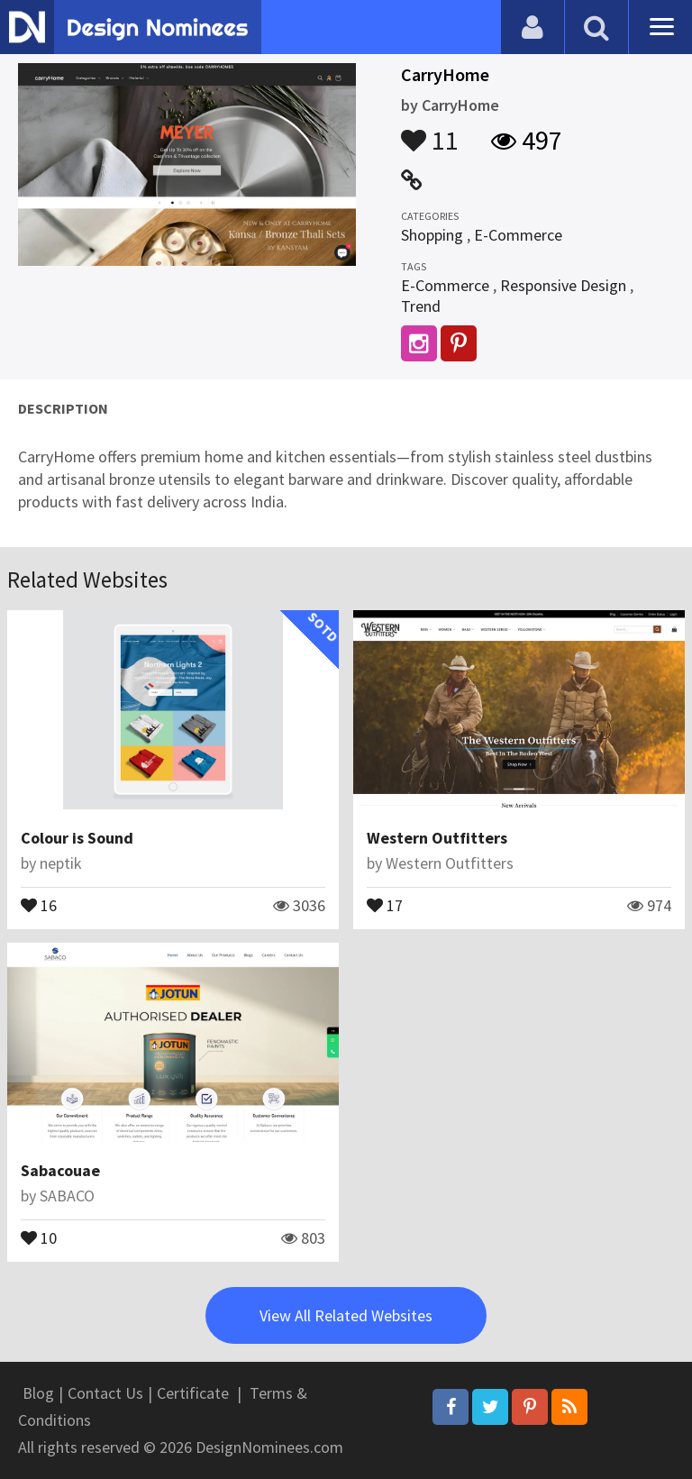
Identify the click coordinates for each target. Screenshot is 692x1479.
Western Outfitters (437, 837)
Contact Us (105, 1393)
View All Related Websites (346, 1315)
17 (385, 904)
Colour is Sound (77, 837)
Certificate (193, 1393)
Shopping (432, 234)
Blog (38, 1393)
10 (39, 1237)
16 (39, 904)
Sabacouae (60, 1170)
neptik (61, 863)
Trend (421, 306)
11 (430, 132)
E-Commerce (518, 234)
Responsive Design (563, 285)
